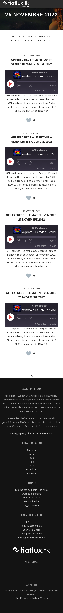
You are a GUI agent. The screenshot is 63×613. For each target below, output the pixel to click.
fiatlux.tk (31, 450)
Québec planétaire (31, 493)
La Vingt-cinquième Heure (31, 537)
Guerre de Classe (34, 36)
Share (53, 90)
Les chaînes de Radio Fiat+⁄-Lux (31, 489)
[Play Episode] (10, 83)
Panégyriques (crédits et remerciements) (31, 433)
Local (31, 465)
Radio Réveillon (32, 501)
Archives (31, 473)
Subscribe (40, 90)
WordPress (21, 598)
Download (31, 469)
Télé (31, 461)
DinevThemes (41, 598)
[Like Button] (28, 120)
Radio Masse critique (31, 525)
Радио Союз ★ (32, 505)
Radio (32, 457)
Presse (31, 453)
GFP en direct (14, 36)
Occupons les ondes (41, 40)
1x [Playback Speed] (25, 85)
